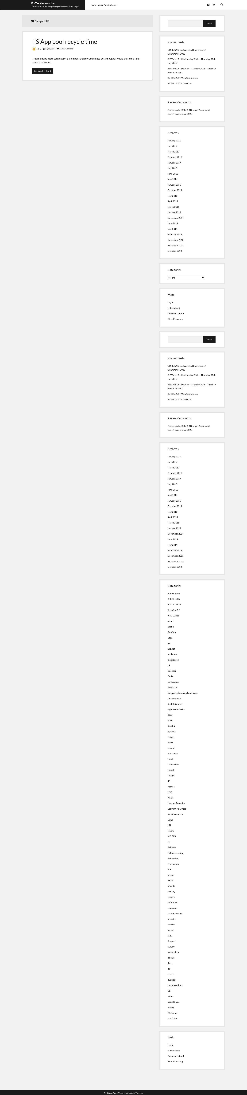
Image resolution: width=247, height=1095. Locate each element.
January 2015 (174, 212)
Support (172, 941)
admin (39, 49)
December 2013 (176, 240)
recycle (171, 896)
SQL (170, 935)
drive (170, 720)
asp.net (171, 648)
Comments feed (176, 313)
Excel (170, 759)
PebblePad (173, 858)
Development (174, 698)
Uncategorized (175, 985)
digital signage (175, 704)
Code (170, 676)
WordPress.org (175, 319)
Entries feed (174, 308)
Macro (171, 830)
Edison (171, 736)
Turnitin (172, 979)
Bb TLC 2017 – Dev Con (179, 83)
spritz (170, 930)
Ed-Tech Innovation (42, 3)
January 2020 (174, 140)
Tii (169, 968)
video (170, 996)
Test (170, 963)
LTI (169, 825)
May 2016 (172, 179)
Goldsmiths (173, 764)
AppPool (172, 632)
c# (169, 665)
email (170, 742)
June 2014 (173, 223)
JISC (170, 792)
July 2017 (172, 146)
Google (171, 770)
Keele (171, 797)
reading (171, 891)
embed (171, 748)
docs (170, 714)
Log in (171, 302)
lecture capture (175, 814)
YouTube (172, 1018)
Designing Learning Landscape (183, 692)
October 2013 (175, 250)
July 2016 (172, 168)
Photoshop (173, 864)
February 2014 (175, 234)
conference (173, 681)
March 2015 (173, 206)
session (171, 924)
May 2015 (172, 195)
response (172, 908)
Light (170, 819)
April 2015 (173, 201)
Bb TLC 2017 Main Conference (183, 77)
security (172, 919)
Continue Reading (43, 71)
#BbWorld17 (174, 599)
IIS (169, 781)
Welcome (172, 1012)
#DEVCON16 (174, 604)
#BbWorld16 (174, 593)
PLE (169, 869)
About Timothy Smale (107, 5)
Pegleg (171, 110)
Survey (171, 946)
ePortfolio (173, 753)
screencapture (175, 913)
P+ (169, 841)
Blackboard (173, 659)
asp (169, 643)
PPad (170, 880)
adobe (171, 626)
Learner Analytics (176, 803)
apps (170, 637)
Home (93, 5)
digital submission (176, 709)
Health (171, 775)
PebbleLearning (175, 852)
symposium (173, 952)
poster (171, 875)
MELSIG (172, 836)
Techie (171, 957)
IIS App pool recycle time (64, 41)
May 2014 (172, 229)
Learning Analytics (177, 808)
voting (171, 1007)
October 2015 (175, 190)
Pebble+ (172, 847)
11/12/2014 (50, 49)
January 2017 (174, 162)
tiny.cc (171, 974)
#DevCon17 (174, 610)
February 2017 (175, 157)
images (171, 786)
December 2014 (176, 217)
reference (173, 902)
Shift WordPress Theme (114, 1093)
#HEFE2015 (173, 615)
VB (169, 990)
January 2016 (174, 184)
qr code (171, 885)
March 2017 (173, 151)
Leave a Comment (66, 49)
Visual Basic (173, 1001)
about (171, 621)
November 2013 (176, 245)
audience (172, 654)
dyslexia (172, 731)
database (172, 687)
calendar (172, 670)
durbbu (171, 725)
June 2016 (173, 173)
